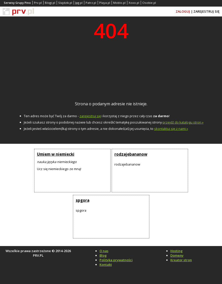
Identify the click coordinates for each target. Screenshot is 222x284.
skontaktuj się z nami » (171, 128)
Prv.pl (38, 3)
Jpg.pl (79, 3)
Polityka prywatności (116, 260)
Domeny (177, 255)
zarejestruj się (90, 116)
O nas (103, 251)
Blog (103, 255)
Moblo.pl (119, 3)
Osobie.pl (149, 3)
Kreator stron (181, 260)
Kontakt (105, 264)
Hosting (176, 251)
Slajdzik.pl (65, 3)
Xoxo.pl (134, 3)
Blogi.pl (50, 3)
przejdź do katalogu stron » (183, 122)
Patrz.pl (91, 3)
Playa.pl (104, 3)
